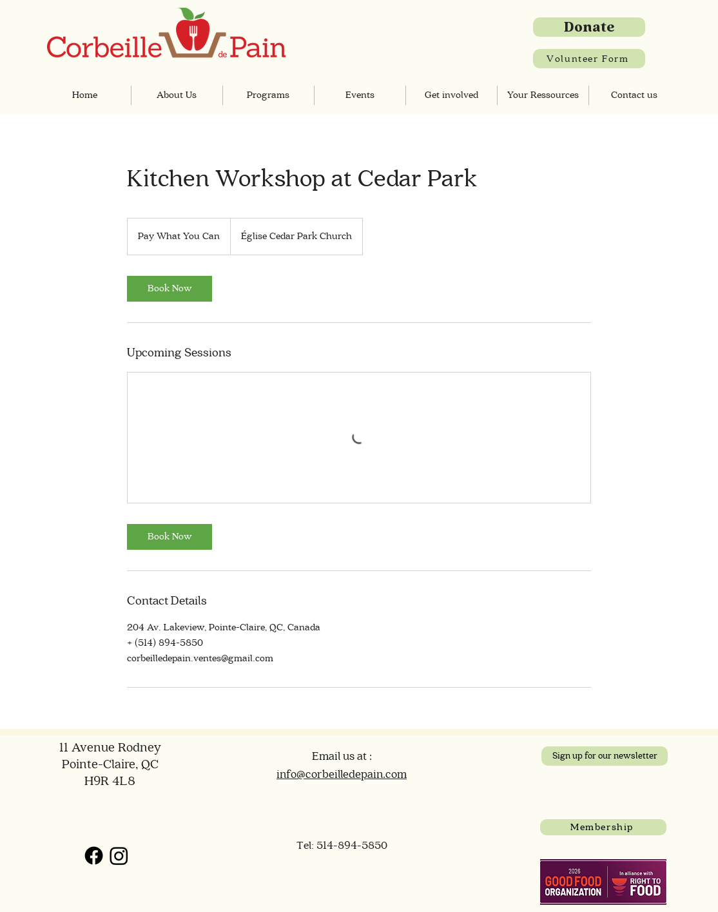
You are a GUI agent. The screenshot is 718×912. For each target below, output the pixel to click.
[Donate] (589, 27)
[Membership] (603, 827)
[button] (176, 95)
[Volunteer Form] (589, 58)
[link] (169, 289)
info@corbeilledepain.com (342, 774)
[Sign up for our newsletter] (604, 756)
